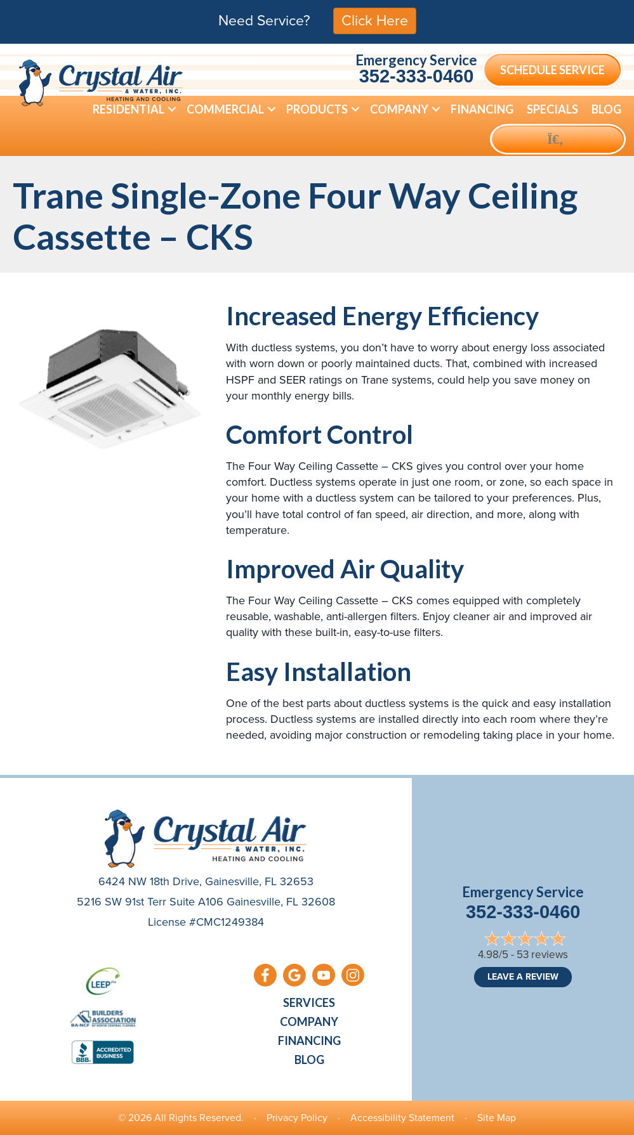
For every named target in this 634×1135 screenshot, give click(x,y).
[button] (172, 109)
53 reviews (542, 955)
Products (317, 109)
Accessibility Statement (402, 1117)
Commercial (225, 109)
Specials (552, 109)
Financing (482, 109)
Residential (128, 109)
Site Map (496, 1117)
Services (309, 1002)
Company (399, 109)
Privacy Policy (297, 1117)
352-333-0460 (416, 76)
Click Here (374, 20)
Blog (606, 109)
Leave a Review (522, 976)
